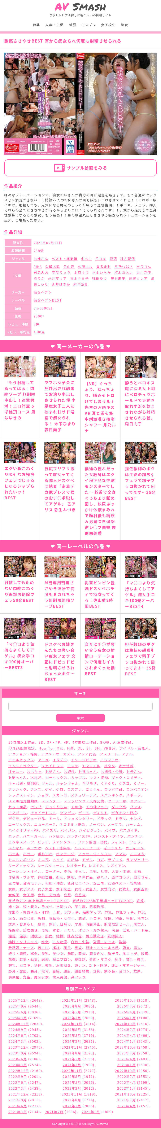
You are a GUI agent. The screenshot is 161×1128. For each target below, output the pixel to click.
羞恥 (71, 953)
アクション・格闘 (23, 753)
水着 (56, 929)
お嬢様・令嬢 (112, 771)
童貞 (78, 947)
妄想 (67, 894)
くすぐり (107, 783)
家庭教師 (97, 906)
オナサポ (126, 765)
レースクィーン (50, 865)
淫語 (113, 258)
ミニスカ (137, 853)
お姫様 (69, 771)
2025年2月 (72, 1017)
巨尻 (141, 912)
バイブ (110, 830)
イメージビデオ (83, 759)
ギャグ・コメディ (126, 777)
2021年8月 (72, 1099)
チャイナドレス (43, 812)
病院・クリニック (23, 941)
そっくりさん (56, 806)
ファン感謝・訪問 (93, 841)
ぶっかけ (34, 847)
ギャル (47, 783)
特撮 (60, 935)
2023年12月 (18, 1047)
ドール (54, 818)
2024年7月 (126, 1029)
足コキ (24, 965)
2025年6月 (17, 1011)
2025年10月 (125, 1000)
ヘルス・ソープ (87, 847)
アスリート (109, 753)
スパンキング (111, 795)
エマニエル (91, 765)
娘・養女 (30, 906)
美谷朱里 (118, 278)
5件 (36, 323)
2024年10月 (125, 1023)
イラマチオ (109, 759)
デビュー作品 (34, 818)
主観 (93, 871)
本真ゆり (81, 272)
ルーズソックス (21, 865)
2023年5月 (72, 1058)
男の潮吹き (95, 935)
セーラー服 (117, 800)
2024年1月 (126, 1041)
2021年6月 (17, 1105)
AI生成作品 (122, 742)
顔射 (67, 971)
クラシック (17, 789)
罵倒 (34, 953)
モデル (87, 859)
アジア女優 (87, 753)
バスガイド (128, 830)
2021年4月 (126, 1105)
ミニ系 (43, 859)
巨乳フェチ (125, 912)
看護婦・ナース (21, 947)
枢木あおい (123, 272)
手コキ (100, 258)
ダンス (135, 806)
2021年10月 (125, 1094)
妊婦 (140, 900)
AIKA (38, 266)
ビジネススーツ (21, 841)
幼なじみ (26, 918)
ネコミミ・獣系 (72, 824)
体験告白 (45, 877)
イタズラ (60, 759)
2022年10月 (125, 1070)
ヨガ (100, 859)
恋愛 (82, 918)
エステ (72, 765)
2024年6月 (17, 1035)
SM (97, 748)
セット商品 (17, 806)
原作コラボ (121, 877)
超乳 (12, 965)
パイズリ (49, 830)
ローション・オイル (25, 871)
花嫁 (12, 959)
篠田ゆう (99, 278)
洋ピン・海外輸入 (93, 929)
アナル (127, 753)
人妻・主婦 (54, 24)
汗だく (69, 929)
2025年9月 (17, 1006)
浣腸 (115, 929)
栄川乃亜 (143, 272)
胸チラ (113, 953)
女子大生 (45, 888)
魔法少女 (41, 976)
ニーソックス (19, 824)
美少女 (58, 953)
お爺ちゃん (17, 777)
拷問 (130, 918)
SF (88, 748)
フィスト (118, 841)
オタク (109, 765)
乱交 (104, 871)
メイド (58, 859)
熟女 (124, 24)
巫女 (12, 918)
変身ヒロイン (79, 883)
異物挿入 (115, 935)
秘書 (67, 947)
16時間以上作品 (21, 742)
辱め (48, 965)
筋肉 (126, 947)
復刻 (41, 918)
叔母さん (141, 877)
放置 (41, 924)
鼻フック (78, 976)
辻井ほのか (61, 284)
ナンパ (135, 818)
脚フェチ (130, 953)
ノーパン (96, 824)
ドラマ (120, 818)
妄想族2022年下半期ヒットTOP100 (103, 900)
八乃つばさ (123, 266)
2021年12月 (18, 1094)
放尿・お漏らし (21, 924)
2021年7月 (126, 1099)
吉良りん (143, 266)
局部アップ (92, 912)
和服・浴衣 (54, 883)
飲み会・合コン (117, 971)
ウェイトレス (52, 765)
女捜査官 (141, 888)
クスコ (124, 783)
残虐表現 (30, 929)
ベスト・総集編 (64, 258)
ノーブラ (115, 824)
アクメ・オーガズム (57, 753)
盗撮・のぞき (104, 941)
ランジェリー (137, 859)
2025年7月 (126, 1006)
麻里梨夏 (80, 284)
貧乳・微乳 (135, 959)
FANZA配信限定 (21, 748)
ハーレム (133, 824)
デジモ (13, 818)
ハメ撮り (56, 836)
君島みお (41, 272)
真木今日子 (79, 278)
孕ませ (47, 906)
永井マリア (57, 278)
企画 (137, 871)
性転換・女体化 (62, 918)
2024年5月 (72, 1035)
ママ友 (120, 853)
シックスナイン (21, 795)
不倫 (67, 871)
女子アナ (26, 888)
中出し (86, 258)
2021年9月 (17, 1099)
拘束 (119, 918)
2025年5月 (72, 1011)
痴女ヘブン (43, 292)
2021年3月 (17, 1111)
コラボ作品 (113, 789)
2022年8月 (72, 1076)
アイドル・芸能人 (134, 748)
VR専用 (110, 748)
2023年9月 (17, 1052)
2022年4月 (126, 1082)
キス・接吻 (99, 777)
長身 (34, 971)
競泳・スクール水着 (102, 947)
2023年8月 (72, 1052)
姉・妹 (13, 906)
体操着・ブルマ (21, 877)
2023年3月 (17, 1064)
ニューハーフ (45, 824)
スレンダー (51, 800)
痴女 (45, 941)
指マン (142, 918)
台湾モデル (32, 883)
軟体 (37, 965)
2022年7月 (126, 1076)
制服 (72, 24)
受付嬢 (13, 883)
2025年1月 (126, 1017)
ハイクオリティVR (23, 830)
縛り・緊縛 (17, 953)
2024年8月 (72, 1029)
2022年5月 (72, 1082)
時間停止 (93, 924)
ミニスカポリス (21, 859)
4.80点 (39, 331)
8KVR (104, 742)
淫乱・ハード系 (136, 929)
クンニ (36, 789)
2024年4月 (126, 1035)
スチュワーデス (84, 795)
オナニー (15, 771)
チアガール (17, 812)
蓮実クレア (138, 278)
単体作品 (85, 877)
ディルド (100, 812)
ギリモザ (89, 783)
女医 (12, 888)
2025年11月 (72, 1000)
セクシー (137, 800)
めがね (72, 859)
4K (66, 742)
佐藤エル (85, 266)
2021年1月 (91, 1111)
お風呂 (36, 777)
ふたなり (15, 847)
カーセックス (56, 777)
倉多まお (103, 266)
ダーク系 (119, 806)
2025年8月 (72, 1006)
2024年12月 (18, 1023)
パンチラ (134, 836)
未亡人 (139, 924)
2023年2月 (72, 1064)
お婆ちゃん (87, 771)
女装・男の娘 (49, 894)
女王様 (28, 894)
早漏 (78, 924)
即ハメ (102, 877)
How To (46, 748)
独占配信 (127, 258)
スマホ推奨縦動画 (23, 800)
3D (41, 742)
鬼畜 (26, 976)
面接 (56, 971)
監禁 (122, 941)
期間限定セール (117, 924)
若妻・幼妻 (28, 959)
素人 (137, 947)
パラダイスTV (78, 836)
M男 (70, 748)
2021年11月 (72, 1094)
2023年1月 (126, 1064)
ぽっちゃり (113, 847)
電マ (45, 971)
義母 (82, 953)
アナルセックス (21, 759)
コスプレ (88, 24)
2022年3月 (17, 1088)
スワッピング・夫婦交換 (84, 800)
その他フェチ (97, 806)
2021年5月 (72, 1105)
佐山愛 (69, 266)
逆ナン (80, 965)
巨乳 (36, 24)
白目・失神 (80, 941)
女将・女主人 (86, 888)
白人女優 (59, 941)
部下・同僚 (98, 965)
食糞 (96, 971)
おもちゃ (34, 771)
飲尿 (137, 971)
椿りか (39, 278)
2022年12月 (18, 1070)
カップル (78, 777)
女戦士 (124, 888)
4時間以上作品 (84, 742)
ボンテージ (65, 853)
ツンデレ (67, 812)
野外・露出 (17, 971)
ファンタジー (63, 841)
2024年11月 (72, 1023)
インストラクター (23, 765)
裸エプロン (62, 959)
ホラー (28, 853)
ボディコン (135, 847)
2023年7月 (126, 1052)
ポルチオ (45, 853)
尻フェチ (71, 912)
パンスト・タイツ (108, 836)
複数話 (80, 959)
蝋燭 (45, 959)
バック (13, 836)
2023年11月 (72, 1047)
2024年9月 (17, 1029)
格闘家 (13, 929)
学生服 (80, 906)
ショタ (43, 795)
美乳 (45, 953)
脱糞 (144, 953)
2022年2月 (72, 1088)
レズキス (95, 865)
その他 (76, 806)
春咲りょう (61, 272)
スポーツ (133, 795)
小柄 (57, 912)
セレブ (36, 806)
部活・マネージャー (127, 965)
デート (84, 812)
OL (80, 748)
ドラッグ (104, 818)
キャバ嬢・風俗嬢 (23, 783)
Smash (80, 6)
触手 (118, 959)
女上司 (98, 883)
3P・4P (53, 742)
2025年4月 (126, 1011)
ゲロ (60, 789)
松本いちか (101, 272)
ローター (52, 871)
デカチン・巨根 (124, 812)
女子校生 (108, 24)
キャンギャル (67, 783)
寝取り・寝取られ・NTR (28, 912)
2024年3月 (17, 1041)
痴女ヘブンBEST (48, 300)
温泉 (23, 935)
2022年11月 (72, 1070)
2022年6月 (17, 1082)
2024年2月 (72, 1041)
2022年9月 (17, 1076)
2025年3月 (17, 1017)
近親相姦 (63, 965)
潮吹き (36, 935)
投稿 (108, 918)
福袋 (56, 947)
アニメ (43, 759)
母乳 (45, 929)
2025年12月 (18, 1000)
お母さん (133, 771)
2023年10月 (125, 1047)
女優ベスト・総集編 (124, 883)
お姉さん (41, 258)
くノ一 (139, 783)
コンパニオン (137, 789)
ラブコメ (115, 859)
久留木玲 (52, 266)
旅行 (52, 924)
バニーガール (34, 836)
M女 (60, 748)
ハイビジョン (90, 830)
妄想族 (80, 894)
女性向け (107, 888)
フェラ (135, 841)
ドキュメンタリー (78, 818)
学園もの (63, 906)
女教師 (13, 894)
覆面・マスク (100, 959)
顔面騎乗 (82, 971)
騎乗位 (13, 976)
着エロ (43, 947)
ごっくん (93, 789)
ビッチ (43, 841)
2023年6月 (17, 1058)
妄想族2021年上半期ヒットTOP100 (38, 900)
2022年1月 (126, 1088)
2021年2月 (54, 1111)
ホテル (13, 853)
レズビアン (116, 865)
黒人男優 (60, 976)
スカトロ (59, 795)
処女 (60, 877)
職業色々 (97, 953)
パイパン (68, 830)
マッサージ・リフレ (94, 853)
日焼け (65, 924)
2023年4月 (126, 1058)
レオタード (76, 865)
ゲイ (48, 789)
